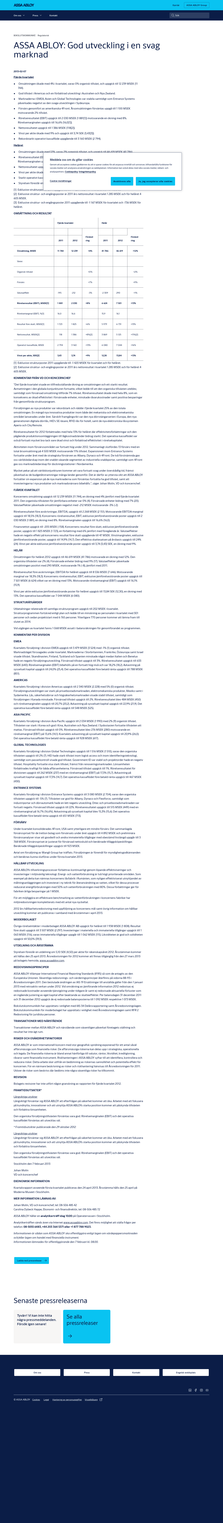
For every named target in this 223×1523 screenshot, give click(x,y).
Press (35, 15)
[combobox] (189, 15)
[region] (112, 171)
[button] (23, 15)
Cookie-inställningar (61, 181)
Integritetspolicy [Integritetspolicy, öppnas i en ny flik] (87, 171)
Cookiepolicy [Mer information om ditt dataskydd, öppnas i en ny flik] (71, 171)
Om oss (17, 15)
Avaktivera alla (122, 181)
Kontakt (53, 15)
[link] (176, 5)
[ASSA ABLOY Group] (196, 5)
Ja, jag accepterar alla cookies (155, 181)
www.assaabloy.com (52, 960)
